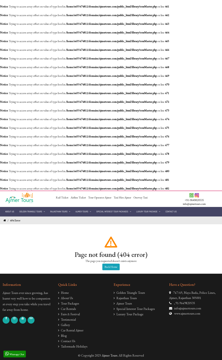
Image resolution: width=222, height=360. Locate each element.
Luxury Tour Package (148, 211)
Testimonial (67, 320)
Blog (62, 336)
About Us (9, 211)
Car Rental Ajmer (70, 330)
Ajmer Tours (83, 211)
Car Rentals (67, 309)
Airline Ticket (78, 197)
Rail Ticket (62, 197)
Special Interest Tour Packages (113, 211)
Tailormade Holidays (72, 346)
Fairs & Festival (69, 314)
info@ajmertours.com (187, 308)
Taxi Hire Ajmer (122, 197)
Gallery (64, 325)
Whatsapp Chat (14, 354)
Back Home (111, 267)
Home (63, 293)
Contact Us (171, 211)
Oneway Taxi (140, 197)
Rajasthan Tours (60, 211)
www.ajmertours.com (187, 313)
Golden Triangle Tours (32, 211)
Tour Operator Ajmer (99, 197)
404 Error (15, 220)
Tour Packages (68, 303)
